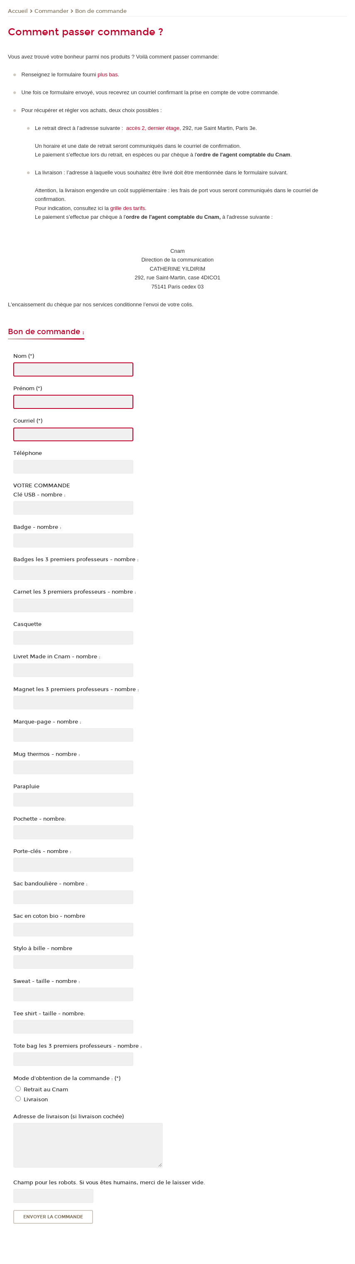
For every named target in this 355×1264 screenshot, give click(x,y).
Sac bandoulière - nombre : (50, 883)
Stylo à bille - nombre (42, 948)
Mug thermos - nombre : (46, 754)
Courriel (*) (27, 421)
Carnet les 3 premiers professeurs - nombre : (74, 592)
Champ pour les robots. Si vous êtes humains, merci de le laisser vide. (109, 1182)
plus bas (108, 74)
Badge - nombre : (37, 527)
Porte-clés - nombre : (42, 851)
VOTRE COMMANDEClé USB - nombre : (41, 490)
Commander (51, 11)
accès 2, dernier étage (153, 128)
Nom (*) (23, 356)
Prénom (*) (27, 388)
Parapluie (26, 786)
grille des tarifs (127, 208)
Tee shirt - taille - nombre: (49, 1013)
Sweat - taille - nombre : (46, 981)
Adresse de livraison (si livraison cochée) (68, 1116)
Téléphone (27, 453)
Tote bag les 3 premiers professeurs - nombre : (77, 1046)
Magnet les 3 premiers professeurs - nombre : (76, 689)
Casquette (27, 624)
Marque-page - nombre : (47, 722)
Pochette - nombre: (39, 819)
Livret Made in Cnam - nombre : (56, 656)
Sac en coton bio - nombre (49, 916)
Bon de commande (101, 11)
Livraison (36, 1099)
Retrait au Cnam (46, 1089)
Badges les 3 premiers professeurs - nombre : (76, 559)
